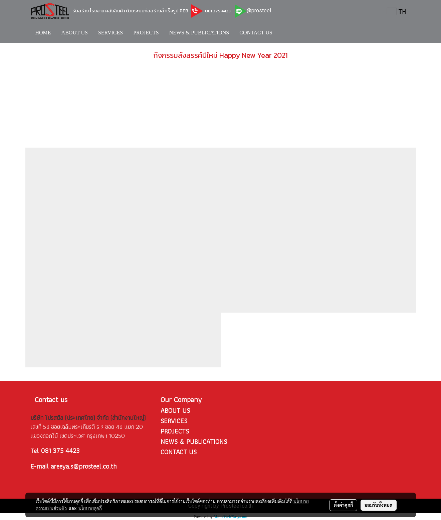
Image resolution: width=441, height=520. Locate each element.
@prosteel (259, 10)
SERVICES (110, 32)
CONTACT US (255, 32)
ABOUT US (74, 32)
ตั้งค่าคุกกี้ (343, 505)
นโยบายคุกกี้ (90, 508)
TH (396, 11)
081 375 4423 (217, 11)
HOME (43, 32)
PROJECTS (146, 32)
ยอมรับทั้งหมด (379, 505)
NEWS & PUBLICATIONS (199, 32)
